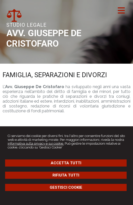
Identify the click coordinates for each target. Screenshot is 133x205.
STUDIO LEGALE (26, 25)
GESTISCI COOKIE (66, 187)
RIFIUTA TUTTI (65, 175)
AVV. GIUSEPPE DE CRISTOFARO (43, 38)
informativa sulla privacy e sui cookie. (36, 143)
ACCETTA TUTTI (66, 163)
